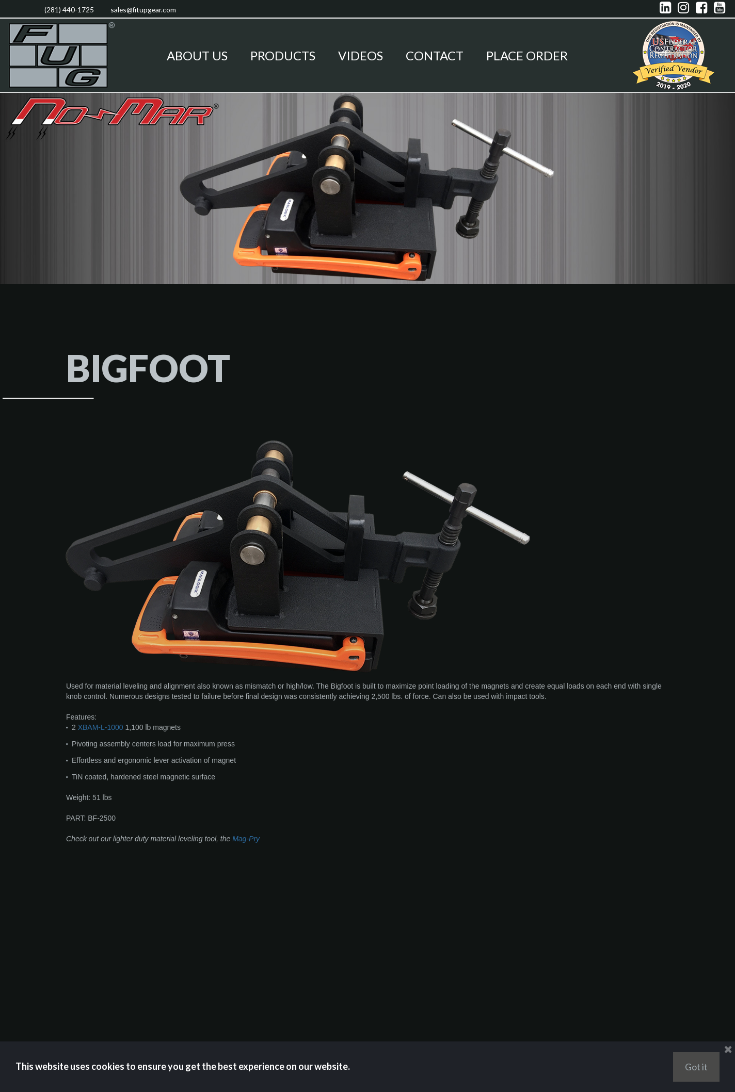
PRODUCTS (282, 55)
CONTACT (435, 55)
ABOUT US (197, 55)
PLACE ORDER (527, 55)
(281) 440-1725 (63, 8)
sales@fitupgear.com (152, 8)
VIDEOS (360, 55)
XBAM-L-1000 (100, 801)
